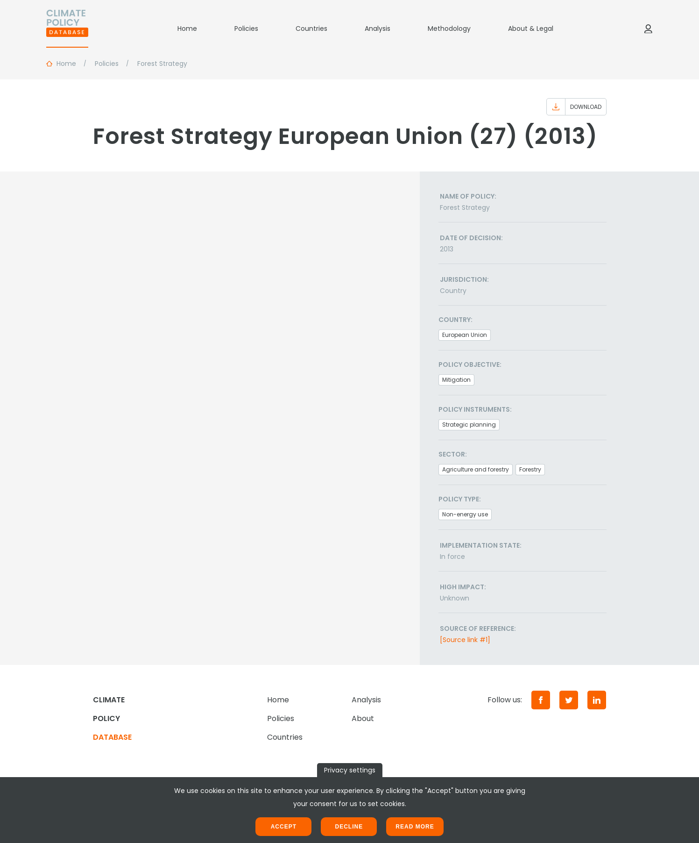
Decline (349, 826)
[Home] (67, 28)
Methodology (449, 28)
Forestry (530, 469)
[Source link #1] (465, 639)
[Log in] (648, 28)
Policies (246, 28)
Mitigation (456, 380)
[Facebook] (540, 700)
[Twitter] (568, 700)
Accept (284, 826)
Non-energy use (465, 514)
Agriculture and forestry (475, 469)
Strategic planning (469, 425)
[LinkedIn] (596, 700)
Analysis (377, 28)
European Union (464, 335)
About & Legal (530, 28)
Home (187, 28)
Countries (311, 28)
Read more (414, 826)
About (363, 718)
